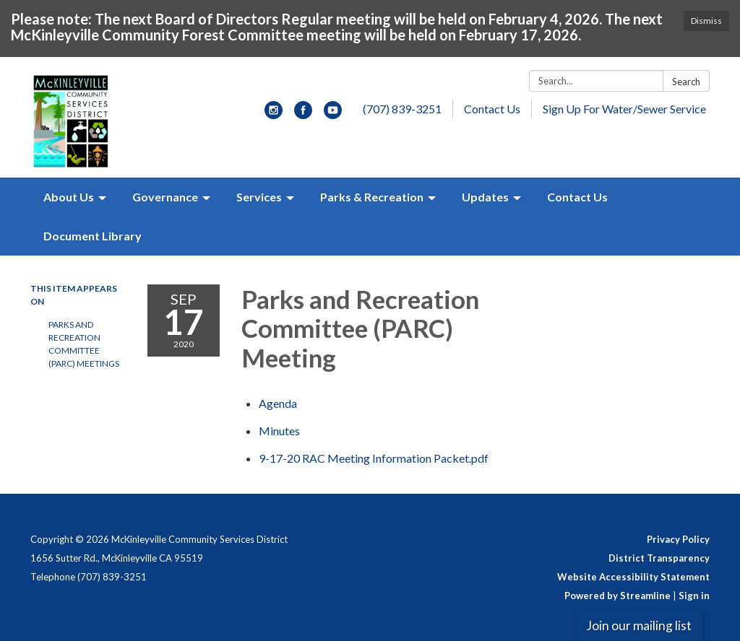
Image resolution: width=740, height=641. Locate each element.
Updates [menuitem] (485, 197)
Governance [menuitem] (165, 197)
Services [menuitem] (259, 197)
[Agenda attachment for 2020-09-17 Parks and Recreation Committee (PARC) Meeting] (278, 403)
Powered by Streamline (617, 595)
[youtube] (333, 114)
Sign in (694, 595)
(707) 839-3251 (402, 108)
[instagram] (273, 114)
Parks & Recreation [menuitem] (371, 197)
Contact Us (492, 108)
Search (686, 81)
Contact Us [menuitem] (577, 197)
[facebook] (303, 114)
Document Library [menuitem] (92, 236)
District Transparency (659, 558)
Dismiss (706, 20)
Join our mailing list (639, 625)
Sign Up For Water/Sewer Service (624, 108)
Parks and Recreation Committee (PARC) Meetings (83, 344)
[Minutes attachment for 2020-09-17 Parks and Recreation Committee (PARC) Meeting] (279, 430)
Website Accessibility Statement (633, 577)
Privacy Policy (678, 539)
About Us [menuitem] (68, 197)
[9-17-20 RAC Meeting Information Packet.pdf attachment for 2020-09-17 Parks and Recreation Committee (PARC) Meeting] (374, 458)
